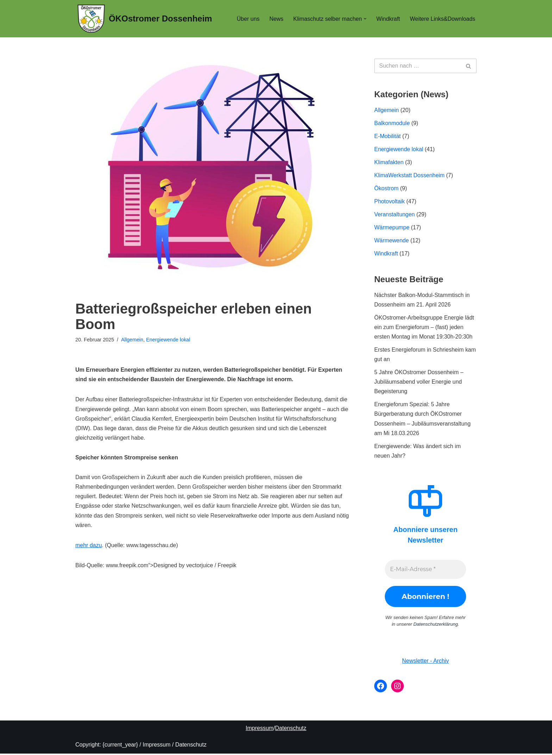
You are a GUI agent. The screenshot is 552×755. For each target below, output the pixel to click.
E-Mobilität (387, 136)
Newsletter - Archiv (425, 662)
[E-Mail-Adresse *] (425, 570)
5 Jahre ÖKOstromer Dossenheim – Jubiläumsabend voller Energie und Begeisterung (419, 382)
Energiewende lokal (168, 339)
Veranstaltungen (394, 215)
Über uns (247, 19)
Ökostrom (386, 189)
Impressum (260, 729)
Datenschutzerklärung (435, 625)
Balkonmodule (392, 123)
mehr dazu (88, 546)
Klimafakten (389, 163)
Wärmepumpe (391, 228)
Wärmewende (391, 241)
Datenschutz (290, 729)
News (276, 19)
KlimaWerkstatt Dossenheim (409, 176)
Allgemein (132, 339)
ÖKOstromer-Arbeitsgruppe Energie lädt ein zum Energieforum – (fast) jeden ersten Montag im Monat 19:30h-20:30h (424, 327)
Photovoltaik (389, 202)
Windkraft (388, 19)
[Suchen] (417, 65)
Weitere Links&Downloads (442, 19)
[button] (364, 18)
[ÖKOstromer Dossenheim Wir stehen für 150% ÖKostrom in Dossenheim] (144, 19)
